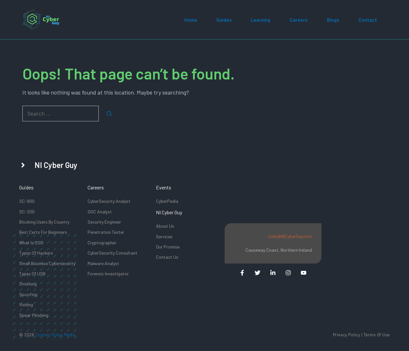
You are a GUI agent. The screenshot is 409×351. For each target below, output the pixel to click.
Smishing (28, 283)
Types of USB (32, 273)
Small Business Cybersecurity (47, 263)
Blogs (333, 20)
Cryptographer (102, 242)
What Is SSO (31, 242)
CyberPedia (167, 201)
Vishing (26, 304)
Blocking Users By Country (44, 222)
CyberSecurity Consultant (112, 253)
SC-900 (27, 201)
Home (190, 20)
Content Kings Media (55, 334)
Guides (224, 20)
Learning (260, 20)
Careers (298, 20)
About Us (165, 226)
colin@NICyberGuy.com (290, 236)
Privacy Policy (346, 334)
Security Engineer (104, 222)
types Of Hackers (36, 253)
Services (164, 236)
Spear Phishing (33, 315)
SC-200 (27, 211)
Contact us (167, 257)
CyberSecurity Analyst (109, 201)
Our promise (168, 246)
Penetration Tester (106, 232)
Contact (368, 20)
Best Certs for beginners (43, 232)
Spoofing (28, 294)
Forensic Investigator (108, 273)
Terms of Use (377, 334)
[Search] (109, 113)
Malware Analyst (103, 263)
